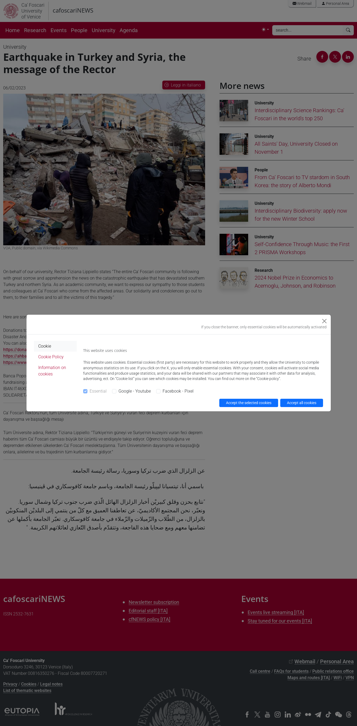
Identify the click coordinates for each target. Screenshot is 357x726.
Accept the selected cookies (248, 403)
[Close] (324, 321)
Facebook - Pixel (178, 391)
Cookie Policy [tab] (51, 356)
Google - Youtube (134, 391)
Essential (98, 391)
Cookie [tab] (44, 346)
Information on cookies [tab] (52, 371)
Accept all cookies (301, 403)
